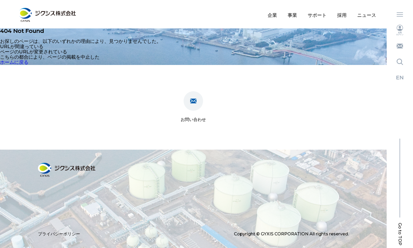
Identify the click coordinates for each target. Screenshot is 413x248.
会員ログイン (400, 30)
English (400, 77)
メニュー (400, 14)
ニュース (366, 15)
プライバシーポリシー (59, 233)
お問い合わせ (400, 46)
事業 (292, 15)
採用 (342, 15)
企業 (272, 15)
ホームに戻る (14, 62)
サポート (317, 15)
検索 (400, 62)
